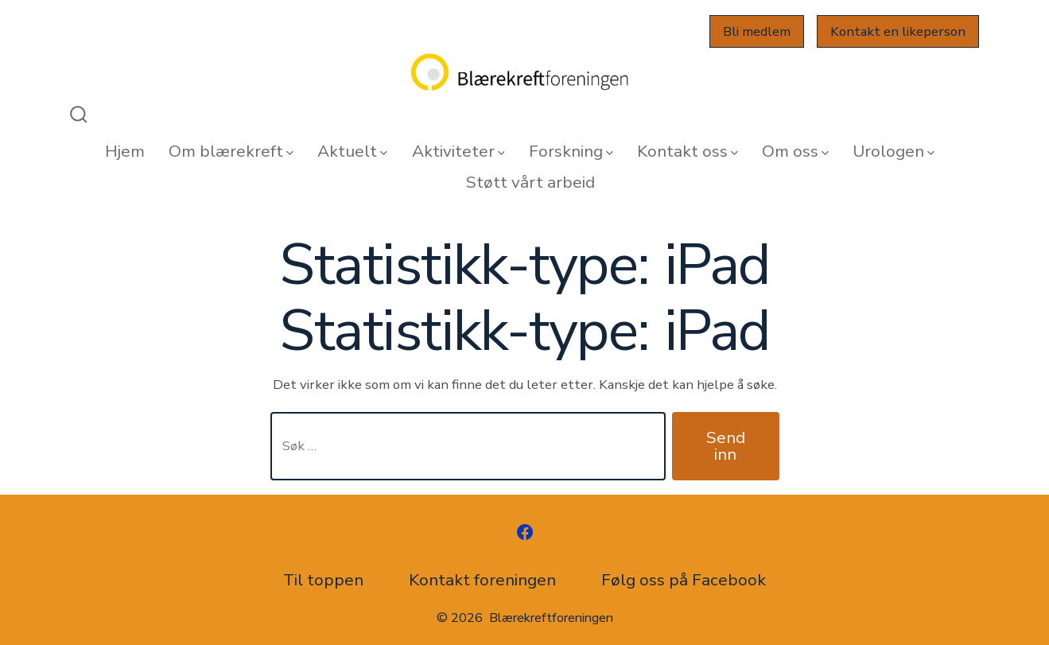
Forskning (571, 151)
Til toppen (323, 580)
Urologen (893, 151)
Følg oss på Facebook (683, 580)
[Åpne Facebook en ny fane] (525, 532)
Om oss (795, 151)
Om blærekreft (231, 151)
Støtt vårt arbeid (530, 182)
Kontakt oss (687, 151)
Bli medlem (757, 31)
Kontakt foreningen (482, 580)
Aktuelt (352, 151)
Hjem (125, 151)
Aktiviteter (458, 151)
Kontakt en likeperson (897, 31)
